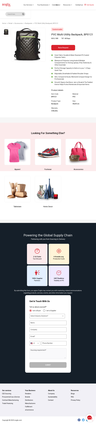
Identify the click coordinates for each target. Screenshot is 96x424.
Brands (27, 397)
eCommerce (29, 410)
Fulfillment (28, 407)
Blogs (73, 393)
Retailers (28, 393)
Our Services (28, 5)
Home (4, 23)
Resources (67, 5)
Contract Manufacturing (10, 400)
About (58, 5)
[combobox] (47, 316)
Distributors (29, 400)
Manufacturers (30, 403)
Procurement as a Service (11, 397)
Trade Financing (7, 403)
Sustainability (52, 397)
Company (51, 393)
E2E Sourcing (6, 393)
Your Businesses (43, 5)
